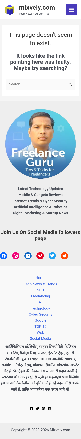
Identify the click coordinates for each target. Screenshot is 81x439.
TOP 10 (40, 326)
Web (40, 332)
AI (40, 302)
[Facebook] (31, 409)
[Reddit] (49, 409)
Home (40, 278)
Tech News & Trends (40, 284)
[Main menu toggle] (71, 9)
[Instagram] (43, 409)
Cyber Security (40, 314)
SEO (40, 290)
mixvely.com (37, 7)
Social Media (40, 338)
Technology (40, 308)
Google (40, 320)
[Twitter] (37, 409)
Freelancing (40, 296)
